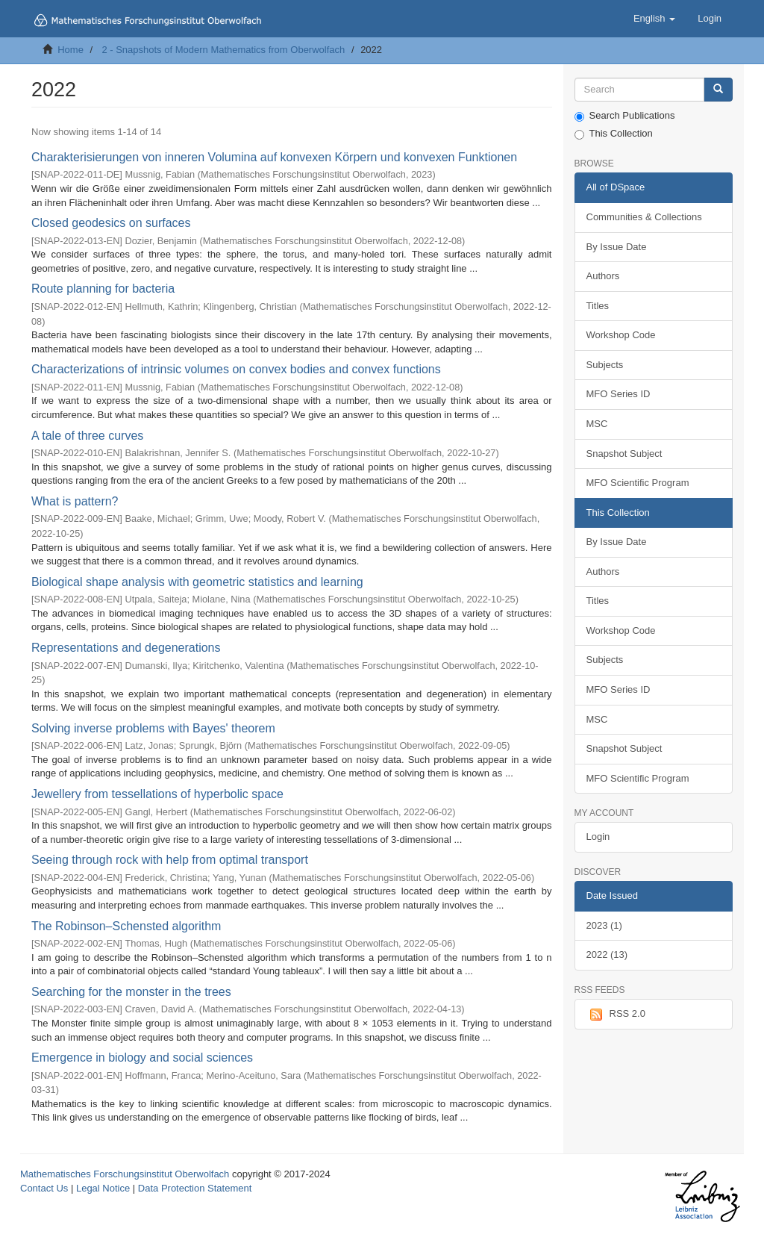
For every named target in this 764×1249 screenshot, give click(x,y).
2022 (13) (607, 954)
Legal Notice (103, 1188)
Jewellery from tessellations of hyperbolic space (157, 794)
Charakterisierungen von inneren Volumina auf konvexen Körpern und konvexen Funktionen (274, 157)
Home (70, 49)
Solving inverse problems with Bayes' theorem (153, 728)
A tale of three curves (87, 435)
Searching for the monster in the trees (131, 991)
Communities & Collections (644, 216)
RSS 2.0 (615, 1014)
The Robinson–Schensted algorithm (126, 926)
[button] (654, 18)
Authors (603, 275)
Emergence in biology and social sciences (142, 1057)
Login (598, 836)
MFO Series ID (618, 393)
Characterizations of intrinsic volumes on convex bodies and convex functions (236, 369)
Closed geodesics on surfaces (110, 223)
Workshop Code (621, 334)
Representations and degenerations (126, 647)
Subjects (605, 364)
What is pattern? (75, 501)
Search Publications (624, 116)
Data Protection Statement (194, 1188)
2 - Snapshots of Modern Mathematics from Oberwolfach (223, 49)
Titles (598, 305)
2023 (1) (604, 925)
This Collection (613, 134)
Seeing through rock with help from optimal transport (169, 859)
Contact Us (44, 1188)
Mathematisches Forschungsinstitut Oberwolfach (124, 1174)
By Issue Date (616, 246)
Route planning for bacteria (103, 288)
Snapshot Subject (624, 453)
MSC (597, 423)
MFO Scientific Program (637, 482)
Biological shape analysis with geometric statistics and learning (197, 582)
